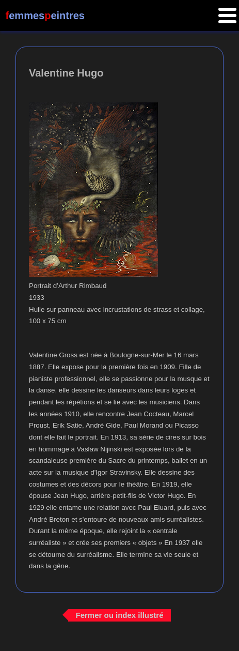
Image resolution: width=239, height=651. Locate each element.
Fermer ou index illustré (119, 615)
